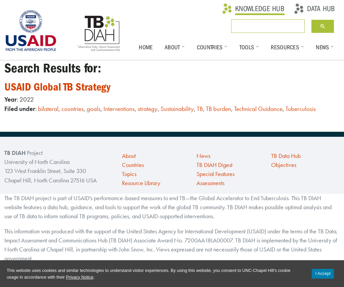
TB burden (218, 109)
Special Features (215, 174)
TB (200, 109)
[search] (266, 26)
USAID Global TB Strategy (57, 87)
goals (93, 109)
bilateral (48, 109)
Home (146, 47)
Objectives (283, 165)
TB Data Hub (286, 156)
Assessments (210, 183)
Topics (129, 174)
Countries (210, 47)
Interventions (119, 109)
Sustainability (177, 109)
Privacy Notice (79, 277)
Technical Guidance (258, 109)
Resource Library (141, 183)
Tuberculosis (301, 109)
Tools (247, 47)
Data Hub (321, 8)
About (172, 47)
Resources (285, 47)
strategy (148, 109)
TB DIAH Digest (214, 165)
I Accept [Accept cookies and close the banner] (323, 273)
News (322, 47)
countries (72, 109)
